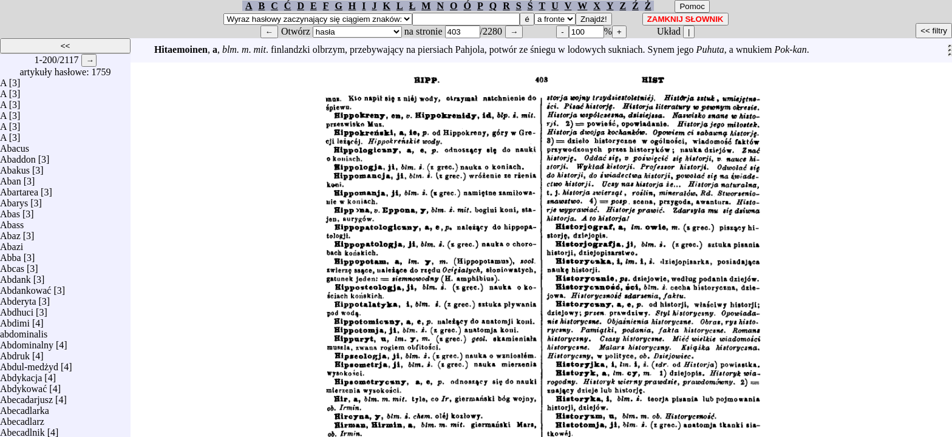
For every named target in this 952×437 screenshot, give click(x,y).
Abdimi (15, 320)
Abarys (14, 200)
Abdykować (23, 386)
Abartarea (19, 189)
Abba (10, 254)
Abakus (15, 167)
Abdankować (25, 287)
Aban (10, 178)
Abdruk (15, 353)
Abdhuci (16, 309)
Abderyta (18, 298)
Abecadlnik (22, 429)
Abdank (15, 276)
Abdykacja (21, 375)
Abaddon (18, 156)
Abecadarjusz (26, 396)
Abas (10, 211)
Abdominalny (26, 342)
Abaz (10, 233)
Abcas (12, 265)
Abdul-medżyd (29, 364)
